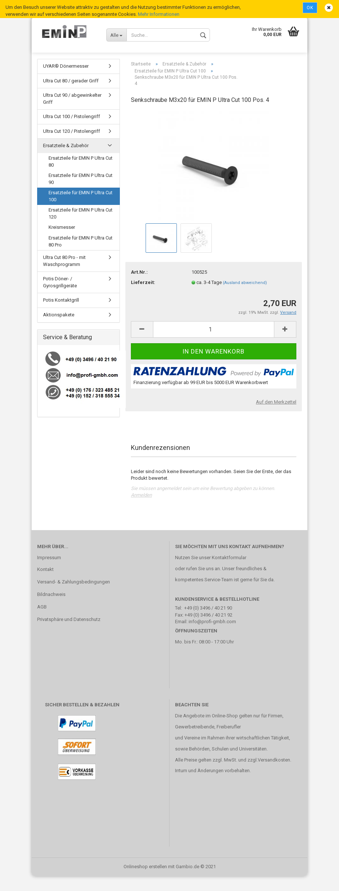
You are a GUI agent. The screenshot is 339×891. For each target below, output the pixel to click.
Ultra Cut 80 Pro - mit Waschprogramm (64, 275)
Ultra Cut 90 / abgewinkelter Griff (72, 113)
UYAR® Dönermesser (66, 81)
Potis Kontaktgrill (61, 314)
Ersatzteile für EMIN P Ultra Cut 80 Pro (81, 256)
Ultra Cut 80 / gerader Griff (71, 95)
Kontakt (45, 584)
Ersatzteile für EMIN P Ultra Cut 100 (81, 211)
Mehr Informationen (158, 14)
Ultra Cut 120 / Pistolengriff (71, 146)
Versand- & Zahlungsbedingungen (73, 596)
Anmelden (141, 509)
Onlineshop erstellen (145, 881)
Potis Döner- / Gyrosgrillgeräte (60, 297)
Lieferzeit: (143, 297)
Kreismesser (62, 242)
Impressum (49, 572)
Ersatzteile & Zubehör (66, 160)
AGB (42, 621)
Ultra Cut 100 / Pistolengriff (71, 131)
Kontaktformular (229, 572)
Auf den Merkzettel (276, 416)
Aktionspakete (58, 329)
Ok (310, 7)
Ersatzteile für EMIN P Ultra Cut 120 (81, 228)
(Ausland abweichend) (245, 297)
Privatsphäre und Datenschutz (68, 634)
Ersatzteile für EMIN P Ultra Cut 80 (81, 176)
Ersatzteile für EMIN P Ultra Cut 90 (81, 193)
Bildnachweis (51, 609)
